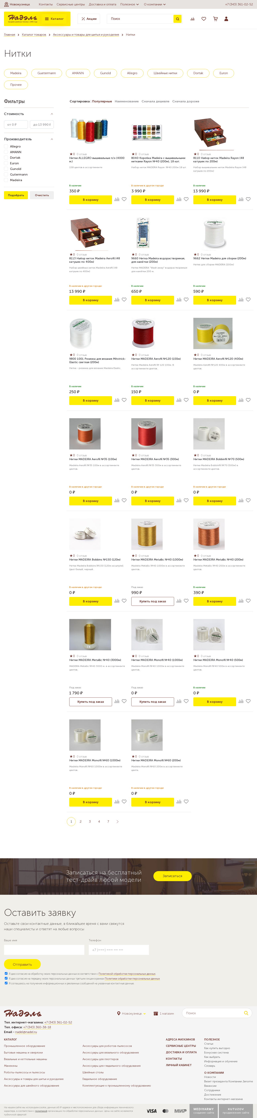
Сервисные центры (71, 4)
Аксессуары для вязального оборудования (111, 1052)
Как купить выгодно (217, 1048)
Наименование (127, 101)
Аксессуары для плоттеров (100, 1059)
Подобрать (16, 195)
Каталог (54, 18)
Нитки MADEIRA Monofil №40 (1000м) (157, 660)
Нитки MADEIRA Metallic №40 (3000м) (95, 660)
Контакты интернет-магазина (223, 1099)
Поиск (177, 19)
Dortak (198, 73)
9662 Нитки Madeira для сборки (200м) (219, 258)
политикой (41, 1111)
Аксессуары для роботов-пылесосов (107, 1046)
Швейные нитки (165, 73)
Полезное (130, 4)
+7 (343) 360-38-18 (37, 1027)
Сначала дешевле (155, 101)
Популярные (102, 101)
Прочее (16, 85)
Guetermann (47, 73)
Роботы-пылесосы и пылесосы (24, 1072)
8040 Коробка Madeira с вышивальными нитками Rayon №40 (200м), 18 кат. (158, 160)
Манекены (10, 1066)
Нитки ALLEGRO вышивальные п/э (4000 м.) (96, 160)
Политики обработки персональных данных (132, 978)
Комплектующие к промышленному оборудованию (117, 1085)
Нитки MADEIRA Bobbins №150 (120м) (94, 560)
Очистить (42, 195)
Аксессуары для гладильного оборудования (112, 1066)
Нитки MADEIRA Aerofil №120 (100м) (156, 359)
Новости (210, 1077)
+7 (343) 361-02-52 (239, 4)
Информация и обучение (221, 1061)
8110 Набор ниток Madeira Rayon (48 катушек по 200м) (218, 160)
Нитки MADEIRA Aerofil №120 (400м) (218, 359)
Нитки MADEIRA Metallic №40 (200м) (218, 560)
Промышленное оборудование (24, 1046)
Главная (9, 34)
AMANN (78, 73)
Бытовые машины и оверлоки (23, 1052)
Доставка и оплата (102, 4)
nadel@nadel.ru (26, 1032)
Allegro (132, 73)
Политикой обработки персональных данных (127, 973)
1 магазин (164, 1013)
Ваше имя (10, 940)
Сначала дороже (185, 101)
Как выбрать (212, 1057)
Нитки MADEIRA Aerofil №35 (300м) (155, 459)
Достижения (212, 1094)
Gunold (105, 73)
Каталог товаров (34, 34)
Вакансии (210, 1086)
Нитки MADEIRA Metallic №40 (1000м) (157, 560)
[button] (17, 4)
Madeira (15, 73)
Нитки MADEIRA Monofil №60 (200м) (156, 760)
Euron (223, 73)
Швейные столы (93, 1072)
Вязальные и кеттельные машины (25, 1059)
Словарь (209, 1066)
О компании (155, 4)
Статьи (208, 1043)
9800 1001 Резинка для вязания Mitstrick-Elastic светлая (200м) (97, 360)
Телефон (95, 940)
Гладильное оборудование (100, 1079)
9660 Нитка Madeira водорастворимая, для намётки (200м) (158, 260)
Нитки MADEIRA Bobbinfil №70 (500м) (218, 459)
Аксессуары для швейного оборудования (31, 1085)
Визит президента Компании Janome (228, 1081)
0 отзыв (82, 154)
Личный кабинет (179, 1065)
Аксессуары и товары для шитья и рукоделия (86, 34)
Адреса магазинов (180, 1039)
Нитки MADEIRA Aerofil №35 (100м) (93, 459)
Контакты (46, 4)
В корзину (91, 200)
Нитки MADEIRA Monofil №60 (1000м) (94, 760)
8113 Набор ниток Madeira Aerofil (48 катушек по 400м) (94, 260)
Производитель (18, 139)
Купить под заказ (152, 601)
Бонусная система (216, 1052)
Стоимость (14, 114)
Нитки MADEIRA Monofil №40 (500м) (218, 660)
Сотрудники (212, 1090)
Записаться (172, 876)
